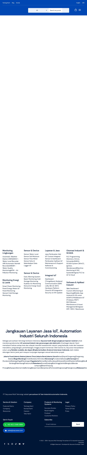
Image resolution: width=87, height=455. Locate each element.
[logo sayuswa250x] (13, 8)
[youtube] (19, 443)
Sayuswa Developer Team (77, 444)
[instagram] (12, 443)
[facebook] (4, 443)
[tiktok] (15, 443)
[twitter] (8, 443)
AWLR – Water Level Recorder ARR (11, 261)
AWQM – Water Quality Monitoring (9, 268)
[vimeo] (23, 443)
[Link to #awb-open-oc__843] (80, 10)
